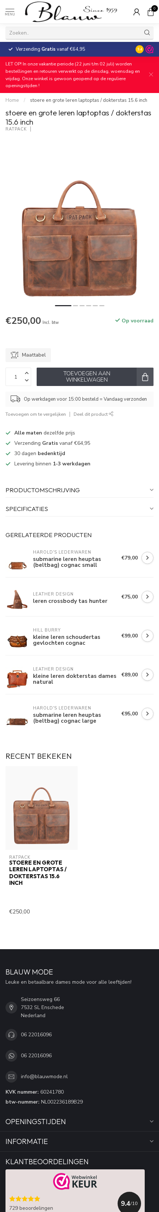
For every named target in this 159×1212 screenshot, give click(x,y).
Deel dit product (94, 414)
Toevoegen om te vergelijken (35, 414)
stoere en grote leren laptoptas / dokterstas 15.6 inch (88, 100)
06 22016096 (36, 1034)
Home (12, 100)
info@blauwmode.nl (44, 1076)
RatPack (16, 129)
